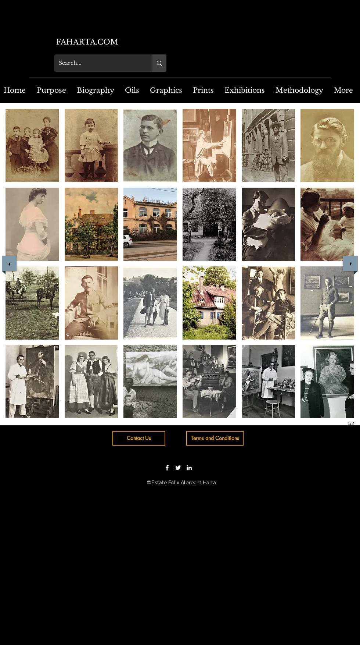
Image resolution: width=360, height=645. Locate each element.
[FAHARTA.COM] (116, 41)
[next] (350, 263)
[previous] (9, 263)
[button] (32, 145)
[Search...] (98, 63)
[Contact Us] (138, 438)
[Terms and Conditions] (215, 438)
